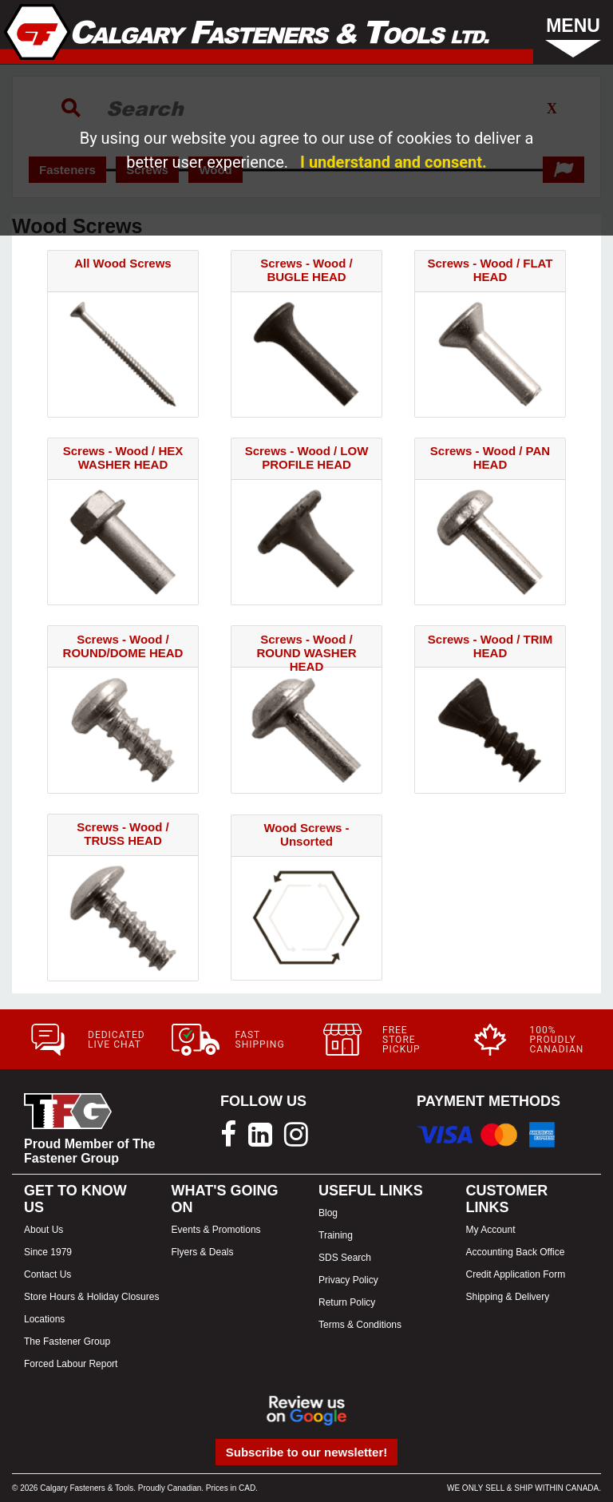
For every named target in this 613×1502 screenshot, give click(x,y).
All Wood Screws (122, 263)
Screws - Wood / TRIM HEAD (490, 646)
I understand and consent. (393, 162)
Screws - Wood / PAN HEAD (490, 457)
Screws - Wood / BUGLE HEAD (306, 269)
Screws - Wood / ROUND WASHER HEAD (306, 652)
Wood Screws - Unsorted (306, 834)
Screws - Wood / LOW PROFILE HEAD (307, 457)
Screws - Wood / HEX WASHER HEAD (123, 457)
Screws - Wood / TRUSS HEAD (123, 833)
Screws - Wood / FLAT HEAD (490, 269)
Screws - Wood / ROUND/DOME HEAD (123, 646)
